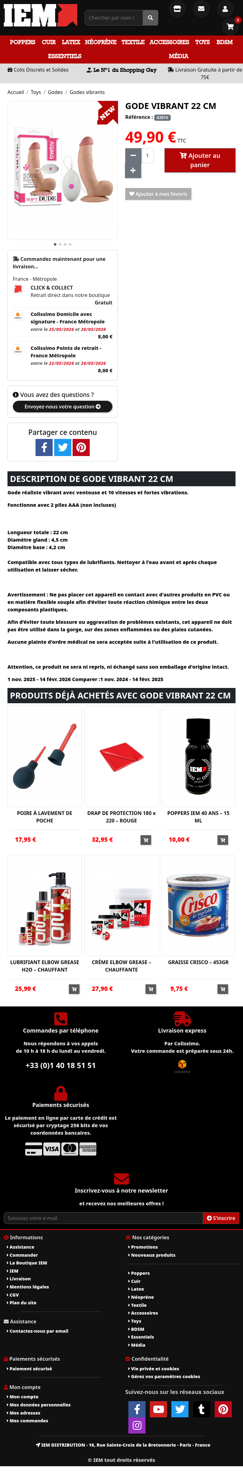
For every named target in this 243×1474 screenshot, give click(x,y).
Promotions (143, 1247)
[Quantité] (147, 155)
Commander (22, 1255)
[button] (55, 244)
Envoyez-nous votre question (63, 406)
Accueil (15, 92)
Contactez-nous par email (37, 1331)
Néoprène (101, 42)
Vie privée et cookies (153, 1369)
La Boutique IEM (27, 1263)
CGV (13, 1295)
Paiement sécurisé (29, 1369)
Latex (71, 42)
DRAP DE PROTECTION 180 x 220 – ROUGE (121, 817)
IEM (12, 1271)
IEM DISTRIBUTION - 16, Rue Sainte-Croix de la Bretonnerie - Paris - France (123, 1445)
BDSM (225, 42)
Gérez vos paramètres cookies (164, 1376)
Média (178, 56)
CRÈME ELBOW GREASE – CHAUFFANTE (121, 966)
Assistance (20, 1247)
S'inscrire (221, 1218)
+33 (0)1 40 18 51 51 (61, 1065)
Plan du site (21, 1303)
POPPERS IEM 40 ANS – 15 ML (198, 817)
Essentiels (64, 56)
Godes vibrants (87, 92)
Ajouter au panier (200, 160)
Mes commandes (27, 1421)
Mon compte (22, 1397)
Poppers (22, 42)
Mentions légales (28, 1287)
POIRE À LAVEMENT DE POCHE (45, 817)
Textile (133, 42)
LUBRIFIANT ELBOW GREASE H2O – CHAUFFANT (44, 966)
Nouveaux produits (151, 1255)
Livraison (19, 1279)
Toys (202, 42)
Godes (55, 92)
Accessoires (169, 42)
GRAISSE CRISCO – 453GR (198, 962)
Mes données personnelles (39, 1405)
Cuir (48, 42)
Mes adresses (23, 1413)
